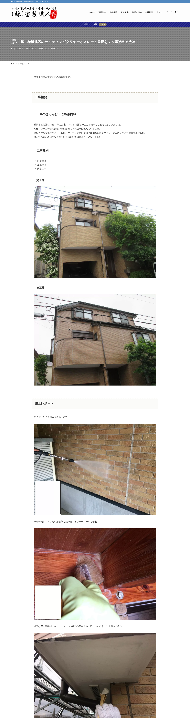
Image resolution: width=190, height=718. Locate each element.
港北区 (41, 49)
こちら (102, 24)
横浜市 (33, 49)
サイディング (18, 49)
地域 (27, 49)
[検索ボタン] (176, 12)
